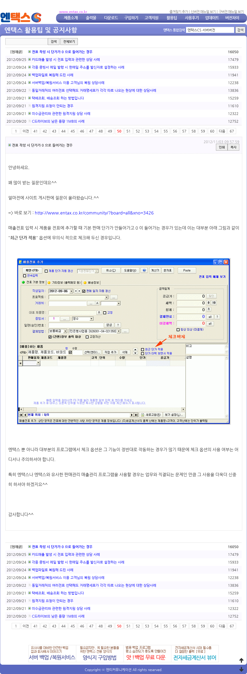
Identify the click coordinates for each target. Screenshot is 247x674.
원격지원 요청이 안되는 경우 (50, 106)
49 (110, 131)
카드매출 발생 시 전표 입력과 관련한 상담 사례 (64, 59)
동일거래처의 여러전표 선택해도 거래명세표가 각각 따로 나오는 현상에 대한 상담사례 (92, 90)
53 (147, 131)
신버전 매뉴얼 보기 (203, 12)
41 (35, 131)
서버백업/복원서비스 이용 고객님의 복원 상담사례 (66, 83)
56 (175, 131)
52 (138, 131)
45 (73, 131)
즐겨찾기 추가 (178, 12)
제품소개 (71, 17)
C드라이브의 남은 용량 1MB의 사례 (56, 121)
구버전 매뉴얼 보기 (231, 12)
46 (82, 131)
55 (166, 131)
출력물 (91, 17)
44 (63, 131)
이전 (26, 131)
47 (91, 131)
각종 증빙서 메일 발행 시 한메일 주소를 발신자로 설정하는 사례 (76, 67)
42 (45, 131)
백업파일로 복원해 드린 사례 (50, 75)
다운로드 (111, 17)
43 (54, 131)
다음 (222, 131)
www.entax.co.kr (73, 12)
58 (193, 131)
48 (101, 131)
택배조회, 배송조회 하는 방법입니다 (56, 98)
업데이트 (212, 17)
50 (119, 131)
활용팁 (172, 17)
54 (156, 131)
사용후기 (192, 17)
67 (232, 131)
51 (128, 131)
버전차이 (232, 17)
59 (203, 131)
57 (184, 131)
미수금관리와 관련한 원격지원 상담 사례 (59, 113)
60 (212, 131)
